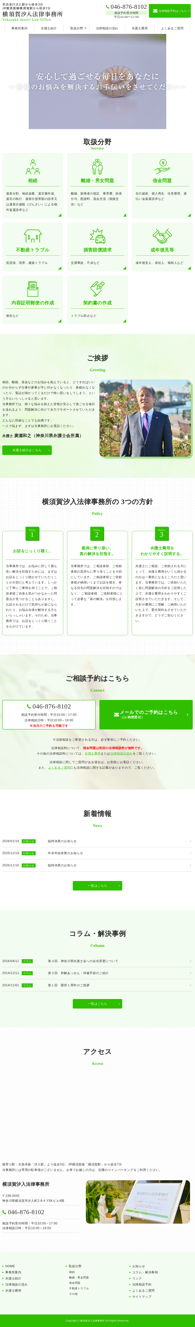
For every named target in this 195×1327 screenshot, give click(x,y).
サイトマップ (142, 1296)
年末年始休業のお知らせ (65, 853)
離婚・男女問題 (79, 1277)
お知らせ (138, 1266)
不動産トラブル (79, 1288)
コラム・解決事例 (145, 1272)
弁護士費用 (140, 28)
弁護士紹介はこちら (27, 450)
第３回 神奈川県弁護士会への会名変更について (83, 961)
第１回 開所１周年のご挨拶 (69, 985)
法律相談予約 (142, 1284)
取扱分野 (76, 28)
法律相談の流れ (107, 28)
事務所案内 (19, 28)
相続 (72, 1272)
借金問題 (74, 1282)
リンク (137, 1278)
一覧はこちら (97, 885)
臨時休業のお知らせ (62, 841)
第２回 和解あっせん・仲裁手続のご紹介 (78, 973)
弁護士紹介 (49, 28)
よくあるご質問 (172, 28)
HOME (10, 1266)
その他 (73, 1293)
